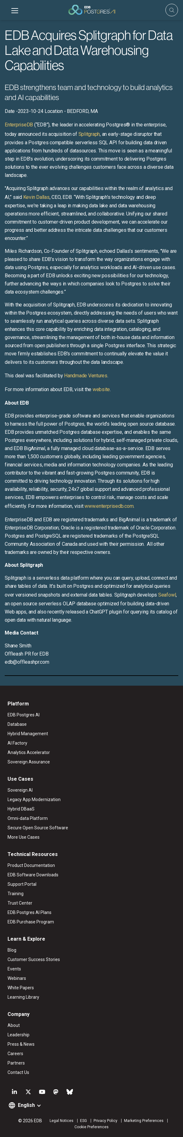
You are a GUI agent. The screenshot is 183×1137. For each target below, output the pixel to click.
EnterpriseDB (19, 125)
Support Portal (22, 884)
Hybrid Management (28, 733)
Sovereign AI (20, 790)
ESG (83, 1120)
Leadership (19, 1034)
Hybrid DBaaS (21, 808)
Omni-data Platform (28, 818)
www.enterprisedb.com (108, 506)
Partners (16, 1062)
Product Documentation (31, 865)
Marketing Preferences (144, 1120)
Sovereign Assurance (29, 761)
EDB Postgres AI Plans (29, 912)
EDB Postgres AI (24, 714)
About (14, 1025)
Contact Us (18, 1072)
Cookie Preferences (91, 1127)
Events (14, 968)
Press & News (21, 1044)
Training (16, 893)
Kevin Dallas (36, 197)
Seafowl (167, 595)
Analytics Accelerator (29, 752)
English (26, 1105)
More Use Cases (24, 837)
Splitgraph (89, 134)
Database (17, 724)
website (101, 389)
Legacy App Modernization (34, 799)
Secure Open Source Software (38, 827)
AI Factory (17, 743)
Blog (12, 950)
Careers (15, 1053)
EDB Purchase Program (31, 921)
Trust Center (20, 903)
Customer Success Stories (34, 959)
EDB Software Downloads (33, 874)
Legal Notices (61, 1120)
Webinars (17, 978)
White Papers (21, 987)
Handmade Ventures (85, 376)
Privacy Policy (105, 1120)
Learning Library (23, 997)
